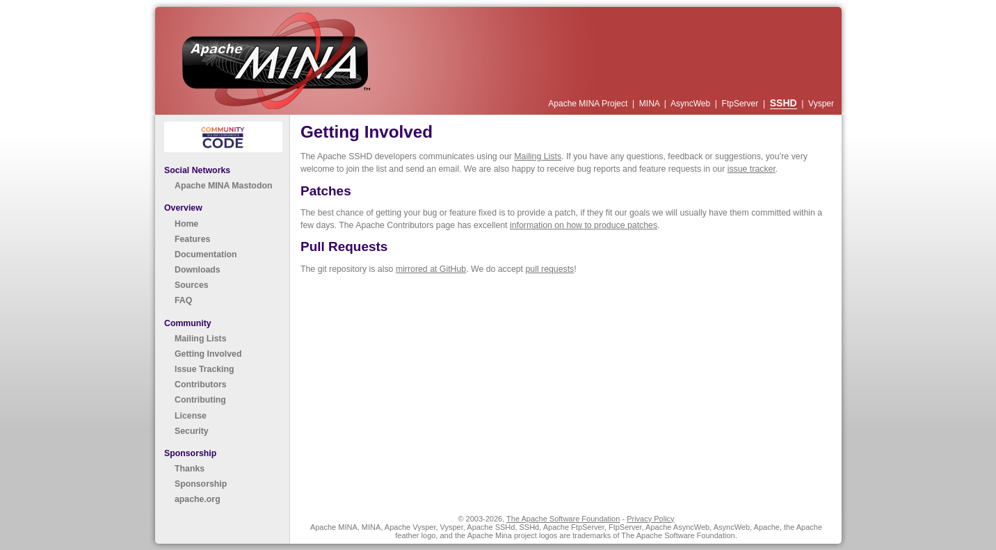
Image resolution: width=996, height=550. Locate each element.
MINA (650, 103)
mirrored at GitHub (431, 269)
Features (192, 239)
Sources (192, 285)
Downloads (197, 270)
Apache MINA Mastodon (223, 186)
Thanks (189, 469)
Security (192, 431)
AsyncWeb (691, 103)
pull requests (549, 269)
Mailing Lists (201, 338)
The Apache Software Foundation (563, 519)
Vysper (821, 103)
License (191, 416)
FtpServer (741, 103)
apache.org (197, 499)
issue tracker (752, 169)
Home (186, 224)
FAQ (183, 300)
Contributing (200, 400)
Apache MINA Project (588, 103)
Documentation (206, 254)
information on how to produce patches (583, 225)
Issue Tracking (204, 369)
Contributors (201, 384)
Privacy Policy (650, 519)
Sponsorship (201, 484)
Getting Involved (208, 354)
